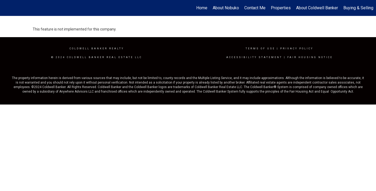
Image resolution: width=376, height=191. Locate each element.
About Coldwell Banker (317, 7)
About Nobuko (226, 7)
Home (201, 7)
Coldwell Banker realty (97, 48)
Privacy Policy (296, 48)
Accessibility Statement (254, 57)
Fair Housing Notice (310, 57)
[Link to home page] (7, 8)
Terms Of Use (260, 48)
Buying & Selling (358, 7)
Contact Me (255, 7)
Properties (281, 7)
